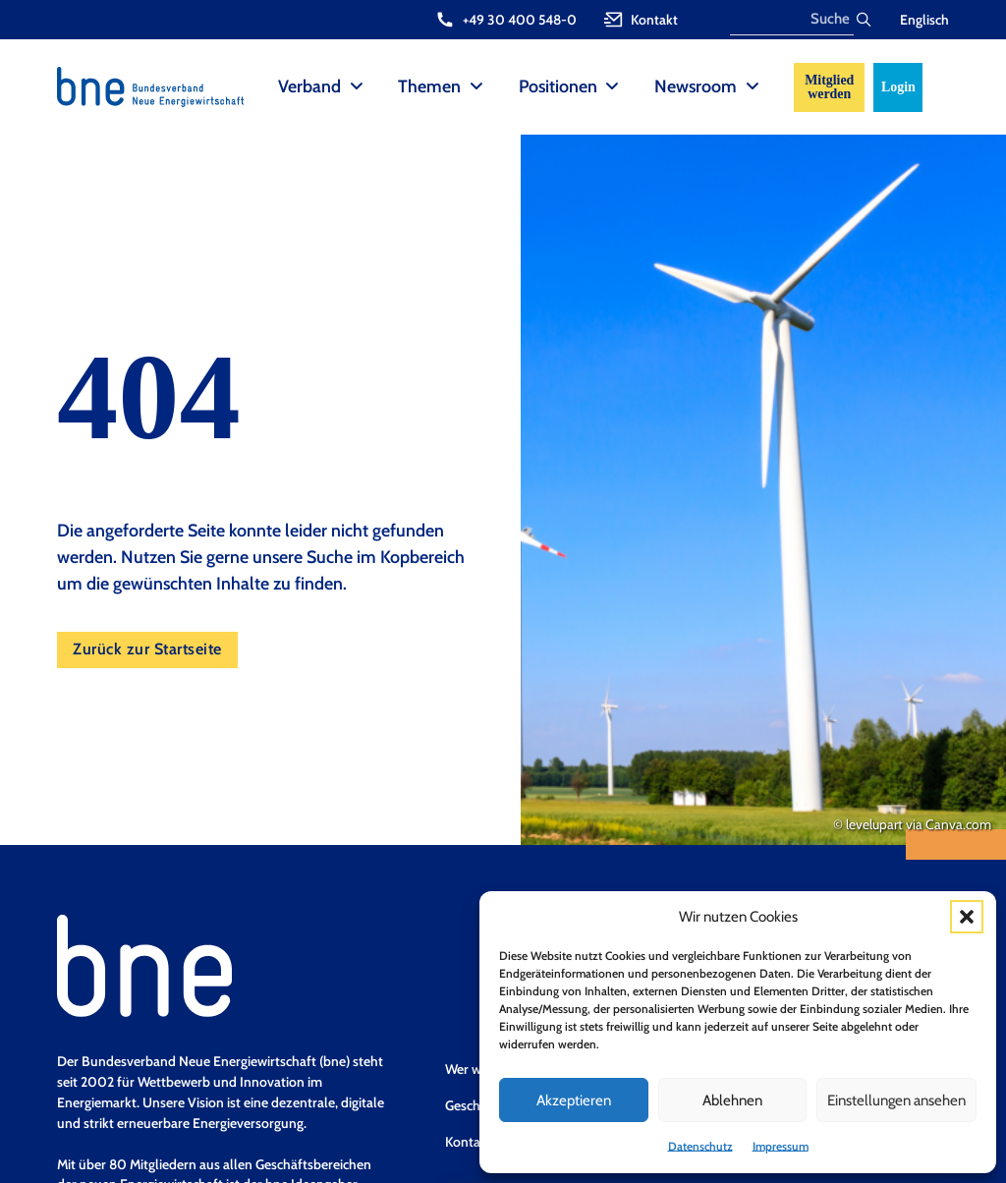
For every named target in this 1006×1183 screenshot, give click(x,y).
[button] (967, 917)
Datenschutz (700, 1146)
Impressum (781, 1146)
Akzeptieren (573, 1100)
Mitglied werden (829, 87)
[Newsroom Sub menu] (752, 87)
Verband (309, 86)
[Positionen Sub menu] (612, 87)
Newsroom (695, 86)
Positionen (558, 86)
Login (898, 87)
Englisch (924, 20)
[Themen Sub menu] (476, 87)
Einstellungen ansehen (896, 1100)
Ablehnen (732, 1100)
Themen (429, 86)
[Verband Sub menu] (356, 87)
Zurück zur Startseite (147, 649)
